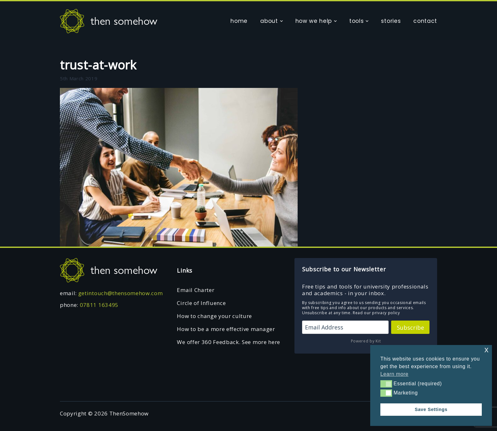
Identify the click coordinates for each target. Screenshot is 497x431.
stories (391, 21)
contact (425, 21)
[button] (386, 383)
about (269, 21)
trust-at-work (98, 64)
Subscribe (410, 327)
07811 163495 (99, 304)
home (239, 21)
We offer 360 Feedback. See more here (228, 342)
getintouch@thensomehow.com (120, 293)
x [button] (486, 350)
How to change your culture (214, 316)
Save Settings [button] (431, 409)
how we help (313, 21)
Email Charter (195, 290)
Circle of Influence (201, 303)
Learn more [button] (394, 374)
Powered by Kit (366, 341)
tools (356, 21)
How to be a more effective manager (226, 329)
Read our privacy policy (376, 312)
